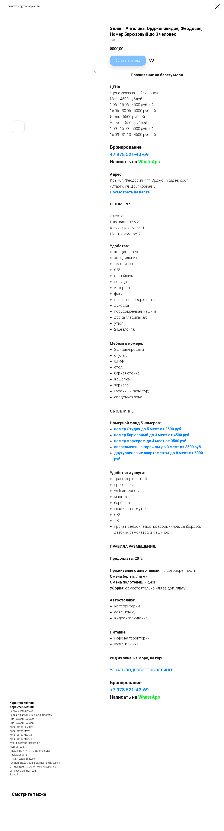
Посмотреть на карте (130, 192)
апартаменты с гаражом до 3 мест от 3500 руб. (158, 447)
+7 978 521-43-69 (129, 154)
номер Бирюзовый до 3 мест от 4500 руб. (152, 435)
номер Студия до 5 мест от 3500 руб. (148, 429)
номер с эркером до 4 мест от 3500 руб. (151, 441)
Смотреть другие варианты (23, 6)
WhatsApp (149, 161)
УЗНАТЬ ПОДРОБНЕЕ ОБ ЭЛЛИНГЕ (141, 670)
